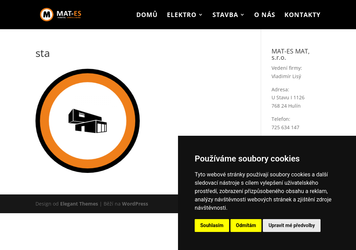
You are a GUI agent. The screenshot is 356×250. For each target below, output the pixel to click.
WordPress (135, 203)
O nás (264, 15)
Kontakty (302, 15)
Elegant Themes (79, 203)
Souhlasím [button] (212, 225)
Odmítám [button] (246, 225)
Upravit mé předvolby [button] (291, 225)
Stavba (225, 15)
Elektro (181, 15)
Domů (147, 15)
